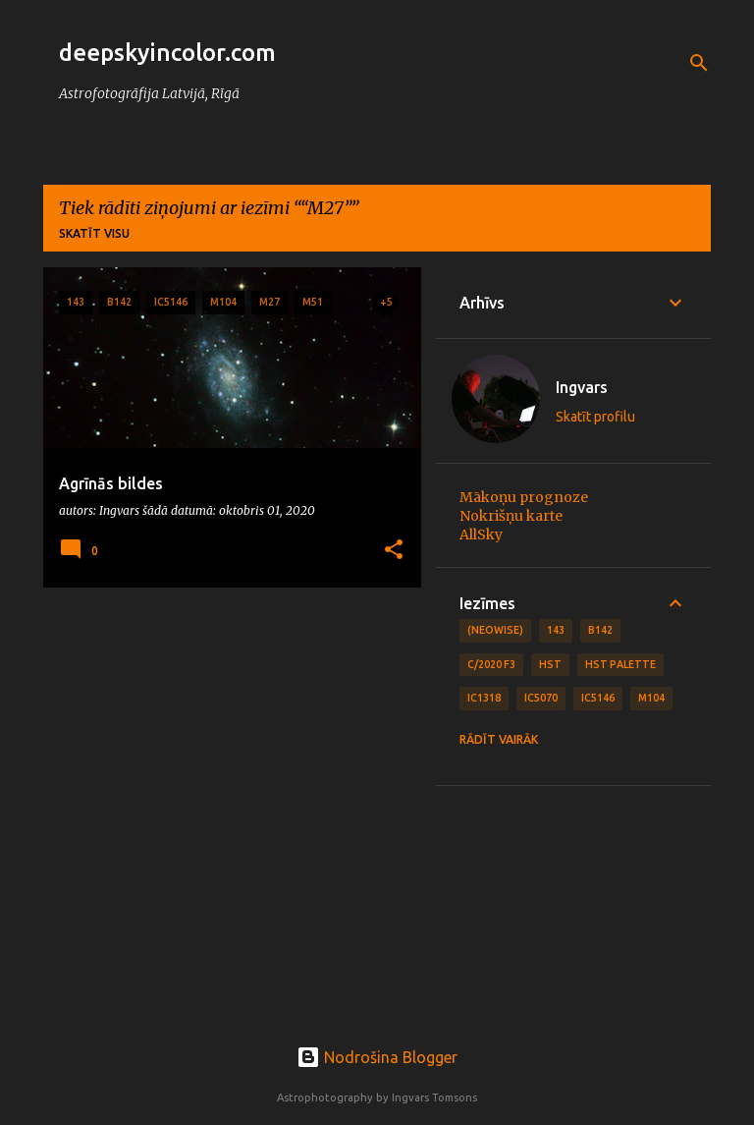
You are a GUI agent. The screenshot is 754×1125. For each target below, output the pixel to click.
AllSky (481, 534)
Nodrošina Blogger (377, 1057)
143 (556, 630)
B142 (600, 630)
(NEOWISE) (495, 630)
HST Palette (620, 664)
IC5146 (598, 697)
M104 (651, 697)
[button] (393, 550)
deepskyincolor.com (167, 52)
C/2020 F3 (491, 664)
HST (550, 664)
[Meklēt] (699, 62)
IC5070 (541, 697)
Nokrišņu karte (511, 516)
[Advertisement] (224, 739)
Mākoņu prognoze (523, 497)
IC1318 (484, 697)
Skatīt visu (94, 233)
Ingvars (582, 387)
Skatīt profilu (595, 416)
